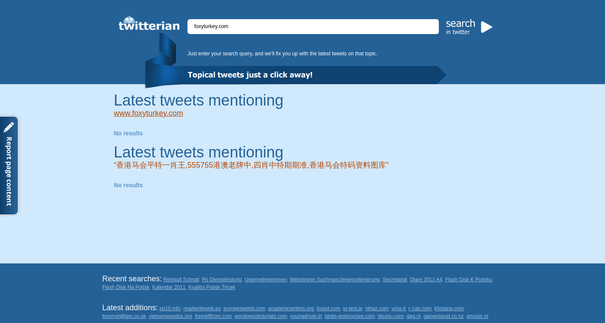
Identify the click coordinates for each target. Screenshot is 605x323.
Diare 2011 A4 (426, 280)
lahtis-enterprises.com (350, 316)
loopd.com (328, 309)
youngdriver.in (306, 316)
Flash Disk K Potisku (468, 280)
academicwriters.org (291, 309)
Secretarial (395, 280)
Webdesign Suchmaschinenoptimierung (335, 280)
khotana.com (449, 309)
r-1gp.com (420, 309)
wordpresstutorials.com (261, 316)
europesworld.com (244, 309)
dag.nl (413, 316)
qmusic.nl (477, 316)
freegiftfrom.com (213, 316)
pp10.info (169, 309)
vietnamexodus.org (170, 316)
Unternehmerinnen (266, 280)
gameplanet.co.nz (444, 316)
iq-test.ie (352, 309)
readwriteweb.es (202, 309)
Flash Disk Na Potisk (126, 287)
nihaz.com (377, 309)
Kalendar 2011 (168, 287)
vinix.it (399, 309)
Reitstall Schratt (181, 280)
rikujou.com (390, 316)
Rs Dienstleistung (222, 280)
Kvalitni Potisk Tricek (211, 287)
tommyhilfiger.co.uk (124, 316)
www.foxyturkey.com (148, 113)
